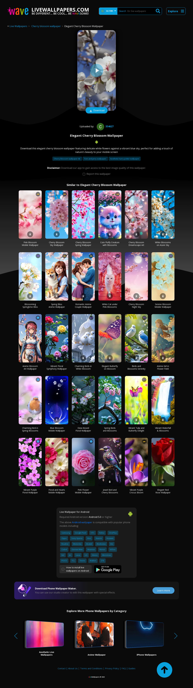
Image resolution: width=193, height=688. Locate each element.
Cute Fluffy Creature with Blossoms (109, 243)
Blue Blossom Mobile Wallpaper (56, 429)
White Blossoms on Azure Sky (163, 243)
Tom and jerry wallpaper (95, 158)
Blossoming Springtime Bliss (30, 305)
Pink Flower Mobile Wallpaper (83, 491)
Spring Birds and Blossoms (110, 429)
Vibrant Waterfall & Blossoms (163, 429)
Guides (131, 668)
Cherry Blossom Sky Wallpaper (56, 243)
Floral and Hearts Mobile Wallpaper (56, 491)
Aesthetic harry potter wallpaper (124, 158)
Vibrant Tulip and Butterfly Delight (136, 429)
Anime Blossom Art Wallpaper (30, 367)
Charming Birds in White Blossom (83, 367)
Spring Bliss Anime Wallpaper (57, 305)
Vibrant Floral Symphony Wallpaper (57, 367)
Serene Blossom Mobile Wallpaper (163, 305)
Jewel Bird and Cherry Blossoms (110, 491)
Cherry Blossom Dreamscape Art (136, 243)
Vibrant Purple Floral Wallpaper (30, 491)
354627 (104, 126)
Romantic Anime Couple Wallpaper (83, 305)
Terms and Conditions (91, 668)
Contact (62, 668)
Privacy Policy (112, 668)
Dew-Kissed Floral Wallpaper (83, 429)
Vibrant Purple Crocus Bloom (136, 491)
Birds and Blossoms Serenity (136, 367)
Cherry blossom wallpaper (46, 26)
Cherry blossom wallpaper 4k (67, 158)
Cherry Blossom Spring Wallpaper (83, 243)
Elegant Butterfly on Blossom (110, 367)
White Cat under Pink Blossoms (109, 305)
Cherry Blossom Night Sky (136, 305)
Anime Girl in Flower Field (163, 367)
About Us (73, 668)
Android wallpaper (82, 522)
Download (97, 111)
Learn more (163, 590)
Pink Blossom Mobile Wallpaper (30, 243)
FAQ (123, 668)
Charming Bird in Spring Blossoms (30, 429)
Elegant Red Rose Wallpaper (162, 491)
